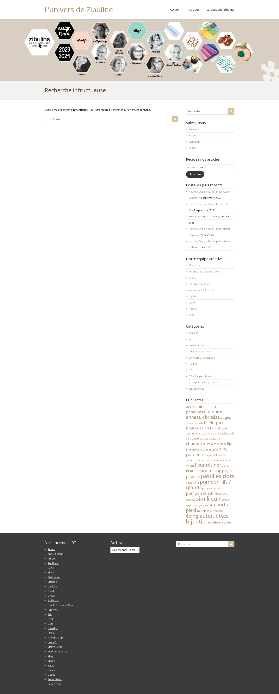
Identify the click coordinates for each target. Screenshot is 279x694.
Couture (193, 364)
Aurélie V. (53, 563)
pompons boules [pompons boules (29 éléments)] (211, 488)
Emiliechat (53, 600)
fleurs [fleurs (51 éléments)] (224, 465)
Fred (50, 619)
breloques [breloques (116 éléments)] (214, 423)
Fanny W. (53, 609)
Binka (51, 572)
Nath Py (193, 308)
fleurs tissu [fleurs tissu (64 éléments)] (195, 470)
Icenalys (53, 628)
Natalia (51, 670)
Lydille (192, 302)
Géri (50, 623)
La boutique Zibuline (220, 9)
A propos (193, 9)
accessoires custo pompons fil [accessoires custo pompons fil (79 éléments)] (201, 409)
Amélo (51, 549)
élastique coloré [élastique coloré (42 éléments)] (213, 511)
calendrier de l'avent (200, 351)
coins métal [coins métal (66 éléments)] (206, 449)
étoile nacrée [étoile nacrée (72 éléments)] (219, 522)
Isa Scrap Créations (200, 284)
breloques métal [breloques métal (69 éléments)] (200, 428)
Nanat (51, 665)
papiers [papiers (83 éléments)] (193, 476)
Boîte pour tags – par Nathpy (205, 216)
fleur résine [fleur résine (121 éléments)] (207, 465)
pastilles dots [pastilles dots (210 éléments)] (217, 476)
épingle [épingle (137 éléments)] (194, 516)
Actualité (193, 333)
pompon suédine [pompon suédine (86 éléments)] (202, 493)
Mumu (51, 660)
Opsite (51, 674)
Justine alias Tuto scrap (201, 290)
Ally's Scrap (195, 265)
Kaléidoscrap (55, 637)
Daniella (52, 586)
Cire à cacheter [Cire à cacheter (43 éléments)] (215, 444)
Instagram (194, 141)
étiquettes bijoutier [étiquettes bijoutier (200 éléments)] (207, 518)
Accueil (174, 9)
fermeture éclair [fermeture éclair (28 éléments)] (207, 460)
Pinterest (194, 135)
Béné (51, 568)
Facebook (194, 129)
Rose (191, 315)
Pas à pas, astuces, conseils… (205, 382)
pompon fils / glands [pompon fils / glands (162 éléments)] (208, 484)
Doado (51, 591)
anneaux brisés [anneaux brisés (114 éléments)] (201, 417)
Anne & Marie (55, 554)
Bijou (191, 339)
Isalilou (52, 633)
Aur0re (52, 558)
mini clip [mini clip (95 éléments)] (213, 470)
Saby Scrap (54, 684)
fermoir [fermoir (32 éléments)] (220, 460)
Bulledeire (54, 577)
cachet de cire (196, 345)
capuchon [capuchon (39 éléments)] (216, 438)
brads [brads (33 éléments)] (199, 423)
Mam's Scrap (55, 647)
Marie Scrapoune (58, 651)
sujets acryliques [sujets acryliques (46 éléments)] (197, 505)
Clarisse (52, 581)
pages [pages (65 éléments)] (227, 470)
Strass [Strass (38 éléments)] (225, 499)
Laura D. (52, 642)
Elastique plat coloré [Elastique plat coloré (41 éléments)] (213, 455)
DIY (191, 370)
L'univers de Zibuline (79, 9)
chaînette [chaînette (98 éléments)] (195, 443)
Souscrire (195, 174)
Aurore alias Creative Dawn (204, 271)
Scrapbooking (196, 388)
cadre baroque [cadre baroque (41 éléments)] (201, 438)
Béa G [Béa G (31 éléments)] (199, 433)
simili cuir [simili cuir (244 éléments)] (208, 498)
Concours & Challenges (202, 357)
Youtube (193, 148)
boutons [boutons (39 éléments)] (191, 423)
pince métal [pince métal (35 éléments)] (192, 482)
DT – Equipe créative (200, 376)
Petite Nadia (55, 679)
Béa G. (192, 277)
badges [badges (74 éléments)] (224, 417)
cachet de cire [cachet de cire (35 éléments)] (211, 433)
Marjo (51, 656)
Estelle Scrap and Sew (60, 605)
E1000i (51, 595)
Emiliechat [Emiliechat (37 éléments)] (192, 460)
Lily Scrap (194, 296)
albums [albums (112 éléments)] (215, 412)
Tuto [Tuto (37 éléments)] (199, 511)
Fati (50, 614)
